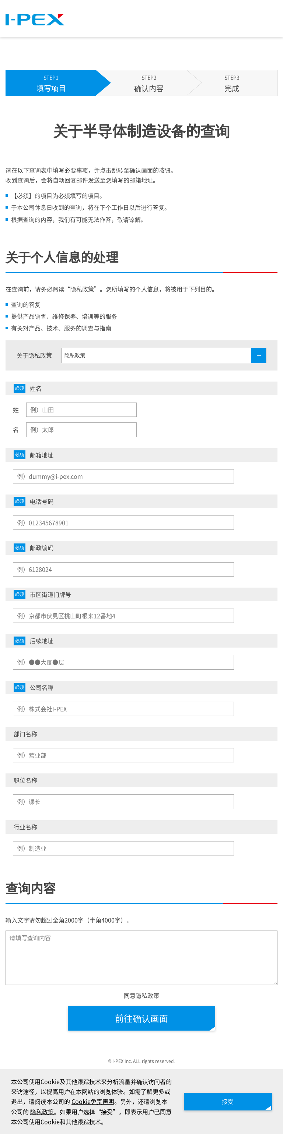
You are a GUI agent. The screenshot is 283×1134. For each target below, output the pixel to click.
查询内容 (31, 888)
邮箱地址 (33, 455)
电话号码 (33, 501)
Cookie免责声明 (92, 1101)
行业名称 (25, 826)
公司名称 (33, 687)
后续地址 (33, 640)
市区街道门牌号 (42, 594)
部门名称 (25, 733)
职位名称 (25, 780)
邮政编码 (33, 547)
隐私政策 (42, 1111)
